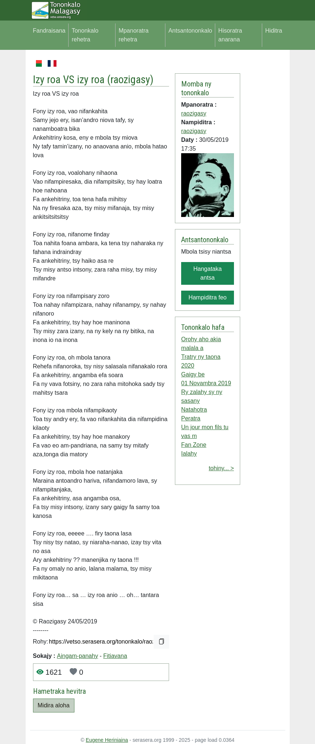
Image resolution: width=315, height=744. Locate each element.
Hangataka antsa (207, 273)
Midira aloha (54, 705)
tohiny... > (221, 468)
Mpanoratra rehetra (133, 35)
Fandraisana (49, 30)
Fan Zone (193, 445)
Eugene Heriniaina (107, 740)
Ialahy (189, 453)
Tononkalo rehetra (85, 35)
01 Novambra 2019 (206, 383)
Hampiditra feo (207, 297)
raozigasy (130, 79)
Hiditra (273, 30)
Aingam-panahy (77, 656)
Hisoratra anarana (230, 35)
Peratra (190, 418)
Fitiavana (115, 656)
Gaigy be (193, 374)
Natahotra (194, 409)
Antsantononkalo (190, 30)
